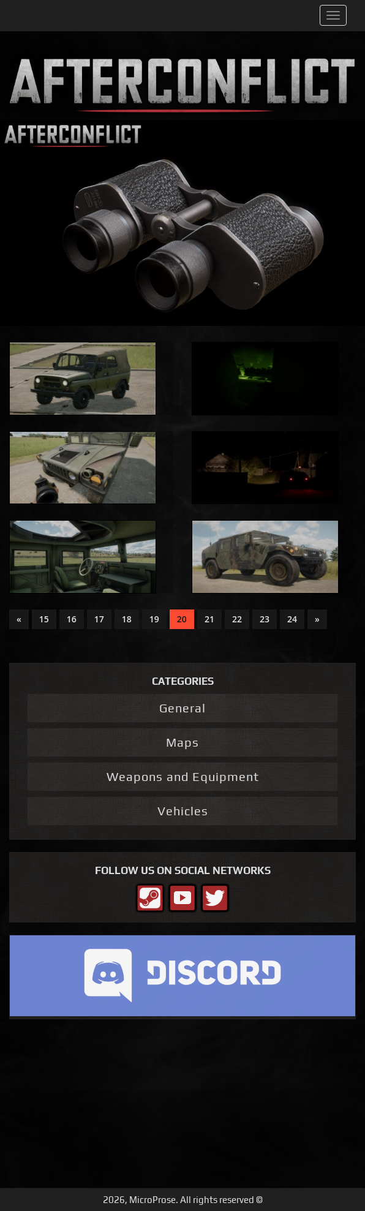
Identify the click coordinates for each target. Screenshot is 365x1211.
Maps (182, 742)
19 (154, 619)
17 (99, 619)
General (182, 708)
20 (182, 619)
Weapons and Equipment (183, 776)
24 (292, 619)
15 (44, 619)
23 (264, 619)
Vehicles (182, 811)
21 (209, 619)
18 (127, 619)
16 (72, 619)
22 (237, 619)
